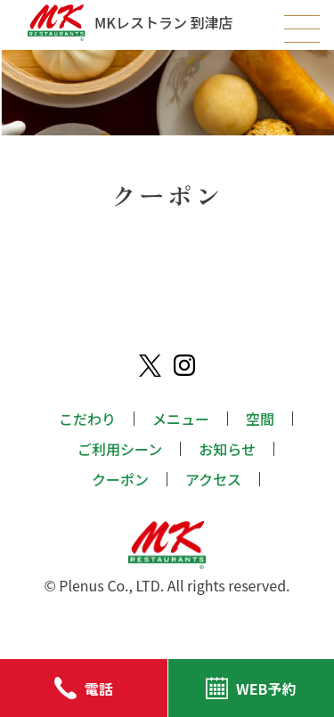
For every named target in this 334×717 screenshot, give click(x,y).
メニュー (180, 418)
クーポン (120, 479)
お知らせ (227, 449)
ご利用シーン (119, 449)
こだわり (87, 418)
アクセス (213, 479)
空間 (260, 418)
